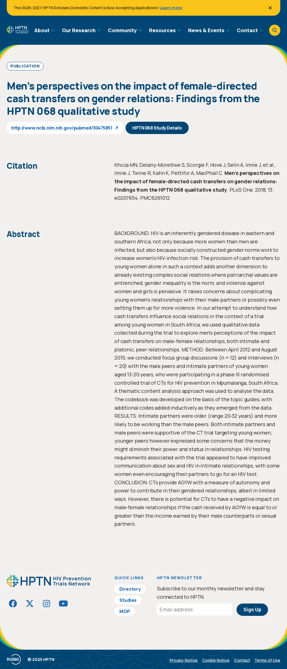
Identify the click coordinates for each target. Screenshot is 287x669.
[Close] (270, 7)
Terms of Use (267, 660)
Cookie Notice (216, 660)
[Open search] (274, 30)
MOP (124, 611)
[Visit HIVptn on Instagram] (46, 603)
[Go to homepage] (18, 31)
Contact (242, 660)
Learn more (171, 7)
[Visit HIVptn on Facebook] (13, 603)
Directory (130, 589)
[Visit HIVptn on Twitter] (30, 603)
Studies (127, 600)
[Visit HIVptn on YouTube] (63, 603)
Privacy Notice (184, 660)
